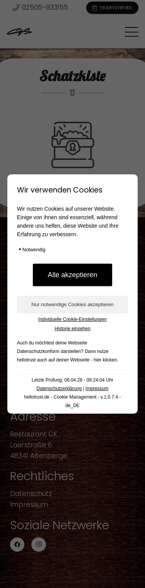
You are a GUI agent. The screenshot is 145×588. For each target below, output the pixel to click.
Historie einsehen (72, 328)
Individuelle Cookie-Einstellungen (72, 319)
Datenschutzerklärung (59, 388)
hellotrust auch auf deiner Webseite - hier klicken (67, 360)
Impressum (96, 388)
